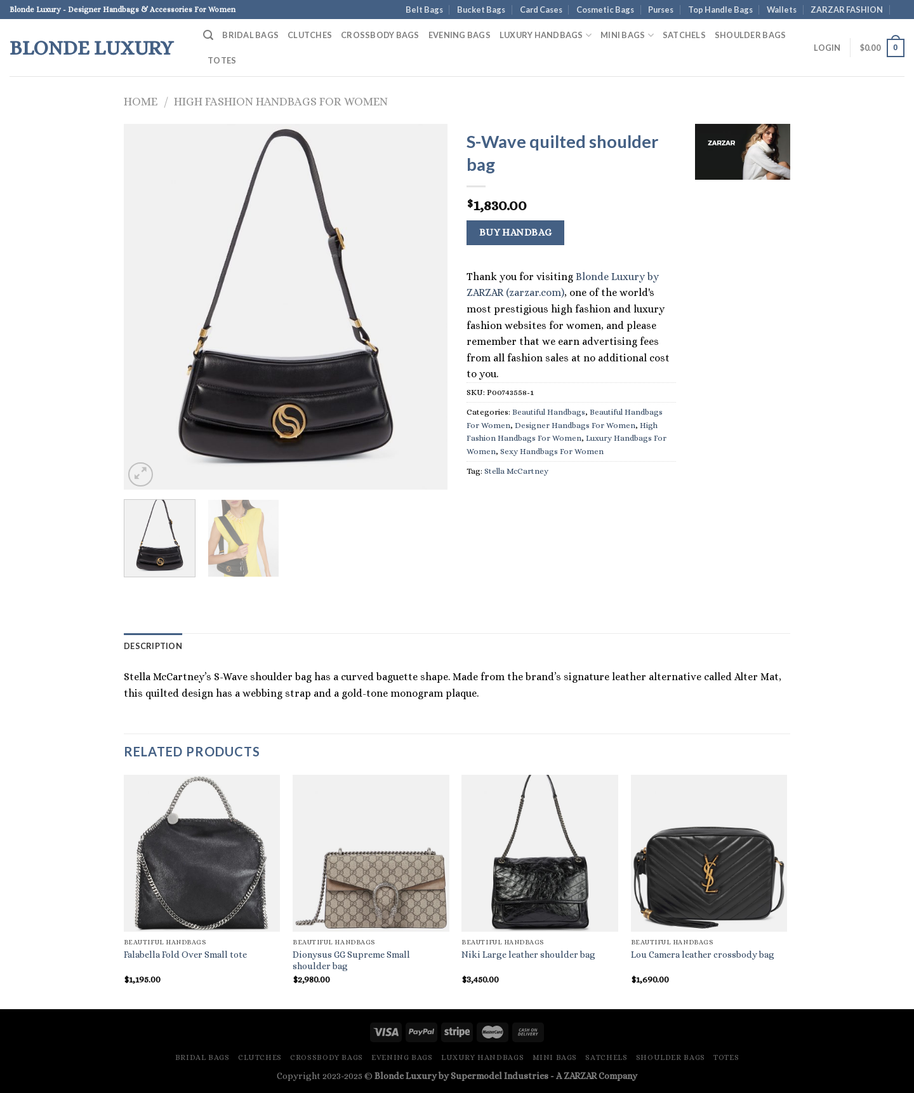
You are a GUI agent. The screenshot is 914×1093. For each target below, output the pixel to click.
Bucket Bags (481, 9)
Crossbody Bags (380, 35)
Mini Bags (627, 35)
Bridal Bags (250, 35)
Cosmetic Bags (605, 9)
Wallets (782, 9)
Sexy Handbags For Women (552, 451)
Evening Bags (459, 35)
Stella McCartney (516, 471)
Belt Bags (424, 9)
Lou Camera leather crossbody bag (702, 954)
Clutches (310, 35)
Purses (660, 9)
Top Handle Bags (720, 9)
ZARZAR (580, 1076)
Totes (222, 60)
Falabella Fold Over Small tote (185, 954)
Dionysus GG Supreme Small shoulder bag (351, 960)
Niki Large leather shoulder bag (528, 954)
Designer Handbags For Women (575, 425)
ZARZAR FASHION (847, 9)
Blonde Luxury (91, 47)
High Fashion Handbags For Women (281, 101)
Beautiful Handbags (548, 412)
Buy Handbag (515, 232)
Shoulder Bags (750, 35)
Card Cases (541, 9)
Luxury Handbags (546, 35)
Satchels (684, 35)
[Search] (208, 35)
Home (140, 101)
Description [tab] (153, 646)
